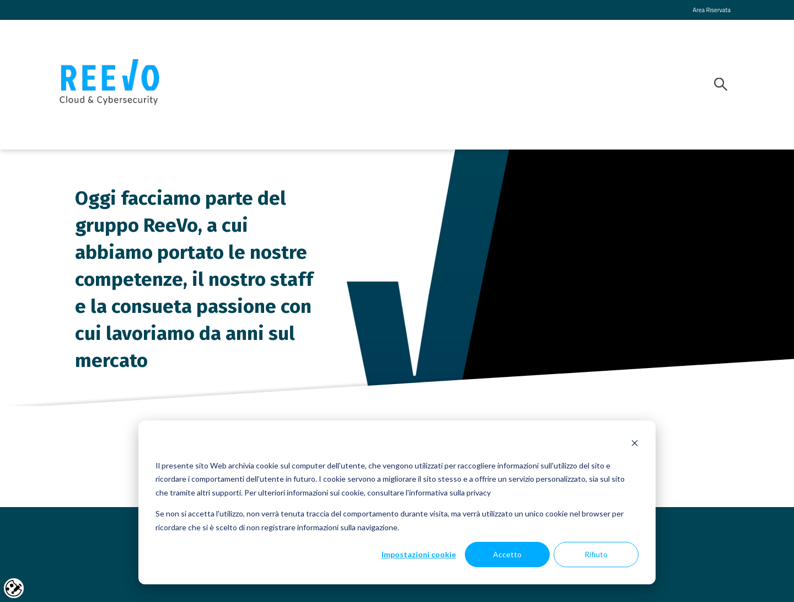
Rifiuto (596, 554)
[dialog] (397, 502)
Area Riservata (712, 9)
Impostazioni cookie (419, 554)
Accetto (507, 554)
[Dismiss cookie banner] (635, 444)
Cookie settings (14, 588)
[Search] (724, 84)
